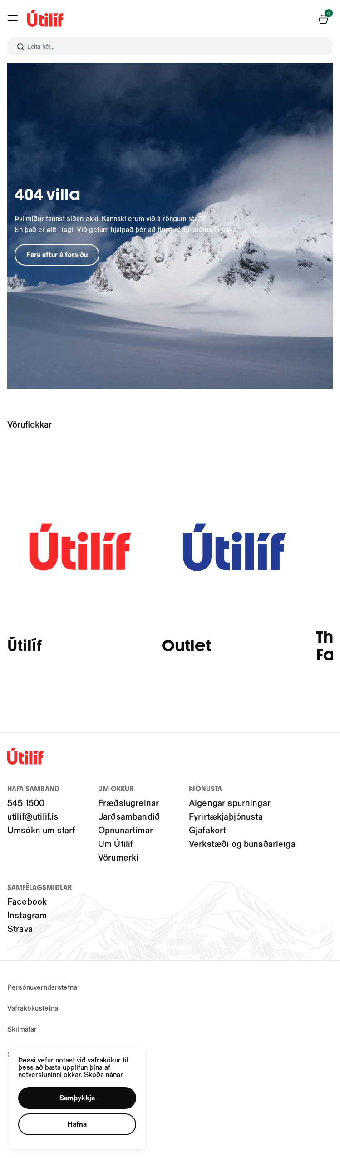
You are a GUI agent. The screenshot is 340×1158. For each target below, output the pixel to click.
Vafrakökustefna (32, 1007)
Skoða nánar (108, 1070)
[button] (80, 1095)
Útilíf (24, 646)
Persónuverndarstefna (42, 986)
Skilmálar (22, 1028)
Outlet (186, 646)
